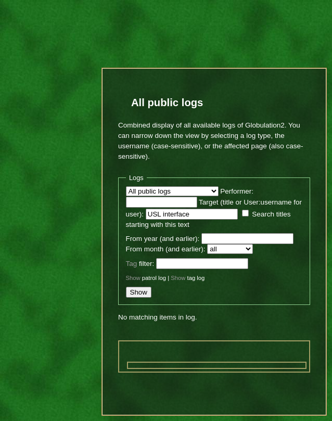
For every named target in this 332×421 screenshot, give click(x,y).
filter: (140, 263)
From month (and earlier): (166, 249)
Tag (131, 263)
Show (133, 278)
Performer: (236, 191)
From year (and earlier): (163, 239)
